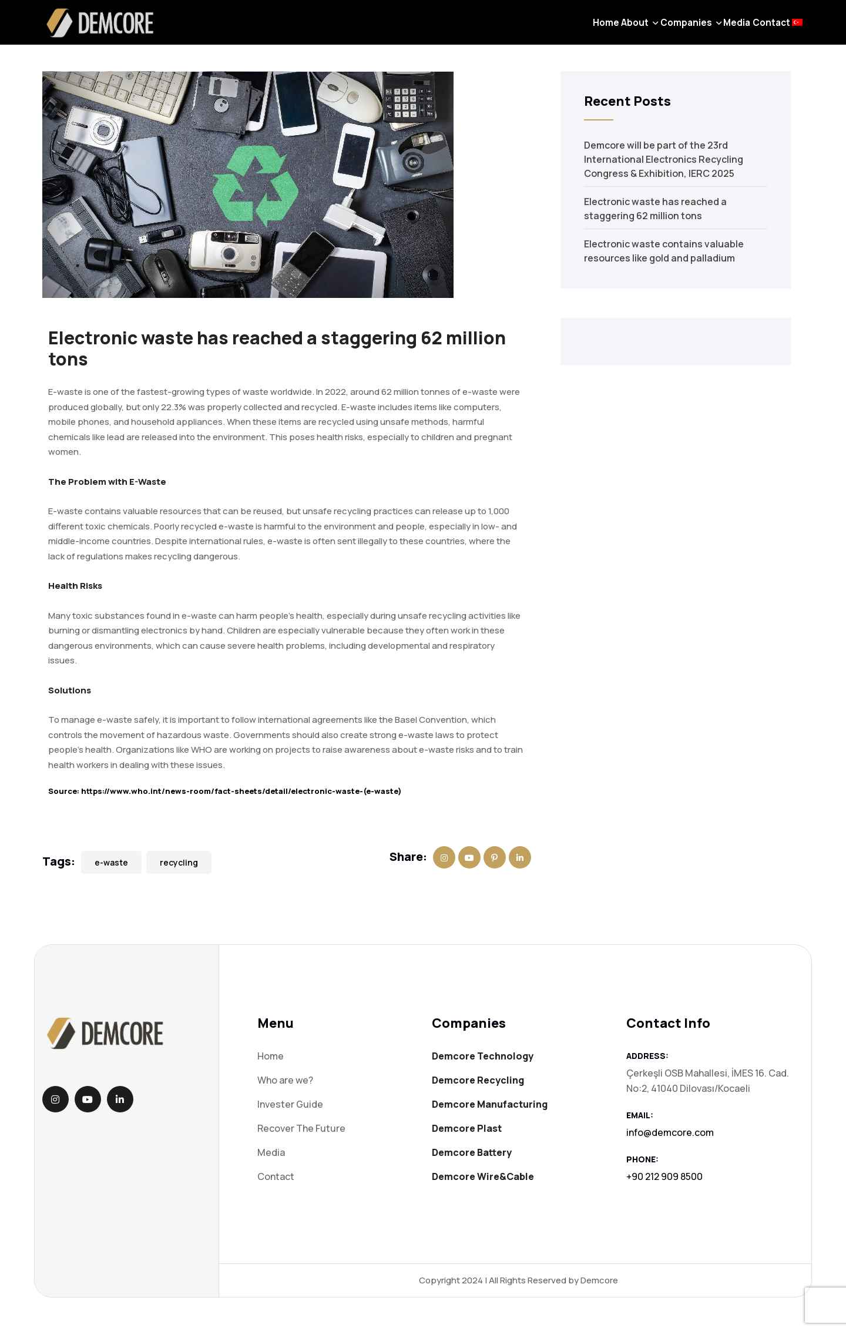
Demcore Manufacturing (490, 1104)
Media (696, 31)
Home (514, 31)
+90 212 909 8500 (664, 1176)
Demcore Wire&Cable (483, 1176)
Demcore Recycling (478, 1080)
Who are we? (285, 1080)
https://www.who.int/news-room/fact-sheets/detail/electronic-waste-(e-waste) (241, 791)
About (559, 31)
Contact (747, 31)
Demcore (599, 1280)
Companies (627, 31)
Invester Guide (290, 1104)
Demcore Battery (472, 1152)
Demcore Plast (467, 1128)
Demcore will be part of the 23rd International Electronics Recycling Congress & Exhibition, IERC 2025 (663, 159)
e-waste (111, 862)
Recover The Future (301, 1128)
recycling (179, 862)
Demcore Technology (482, 1056)
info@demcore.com (670, 1132)
